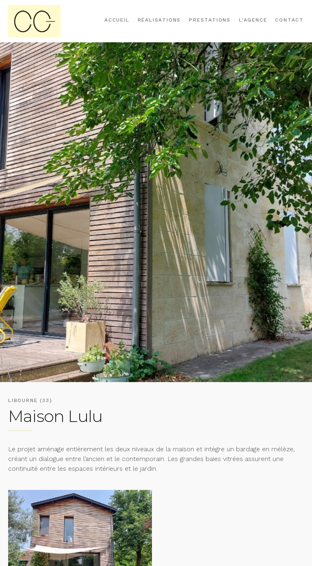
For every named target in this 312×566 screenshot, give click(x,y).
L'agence (253, 20)
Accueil (117, 20)
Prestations (210, 20)
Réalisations (159, 20)
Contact (289, 20)
